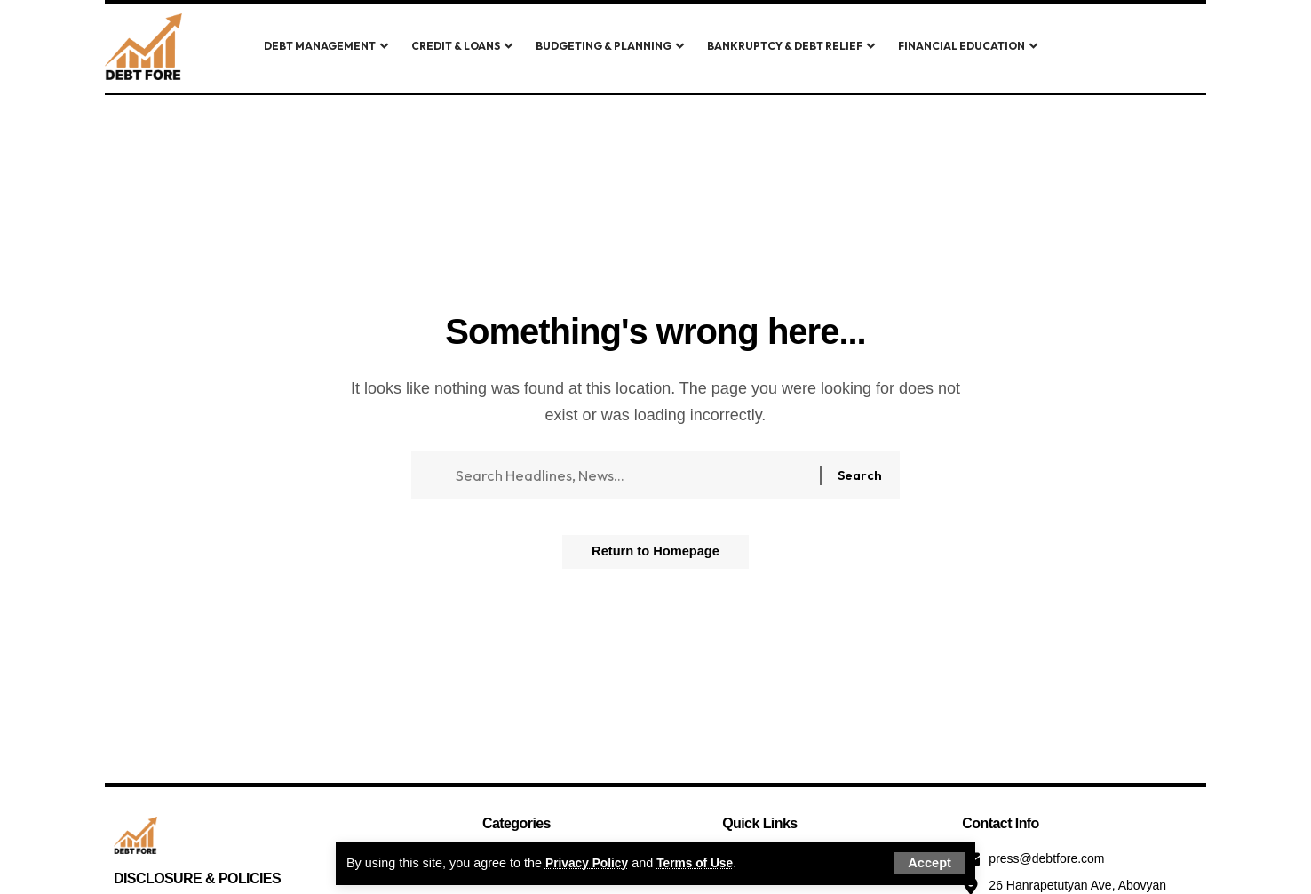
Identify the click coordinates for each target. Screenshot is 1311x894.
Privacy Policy (588, 863)
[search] (1102, 47)
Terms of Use (701, 863)
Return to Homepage (655, 558)
